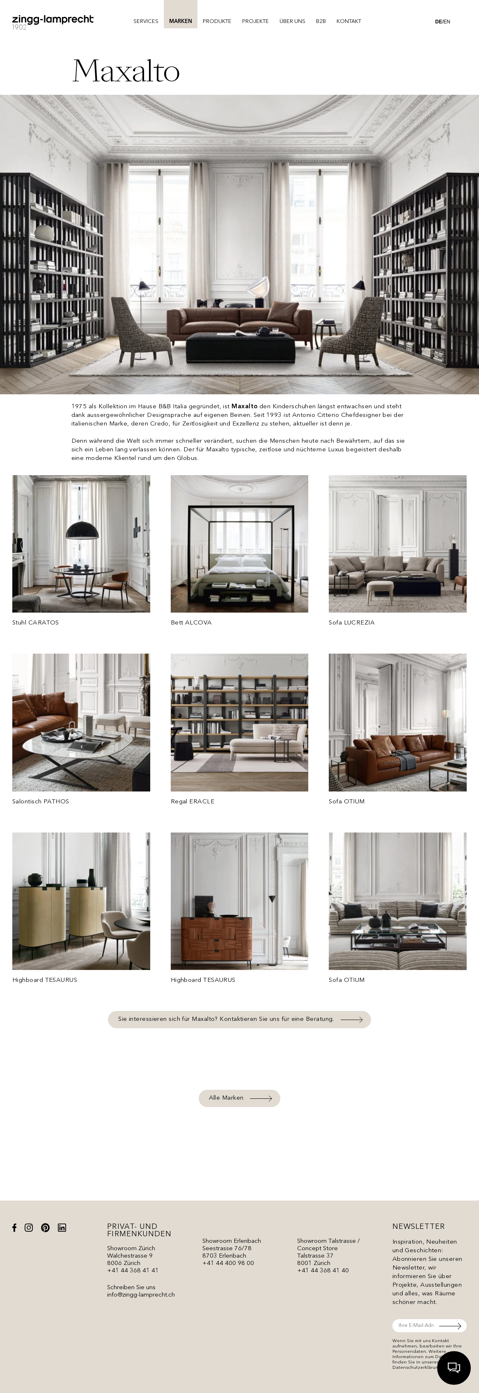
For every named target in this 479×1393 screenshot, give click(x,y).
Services (145, 21)
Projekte (255, 21)
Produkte (217, 21)
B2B (321, 21)
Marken (180, 21)
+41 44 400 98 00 (228, 1263)
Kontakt (349, 21)
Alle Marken (226, 1098)
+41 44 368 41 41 (133, 1271)
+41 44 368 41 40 (323, 1271)
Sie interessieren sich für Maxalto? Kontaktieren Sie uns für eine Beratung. (226, 1019)
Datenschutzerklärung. (417, 1368)
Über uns (292, 21)
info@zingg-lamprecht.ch (141, 1295)
